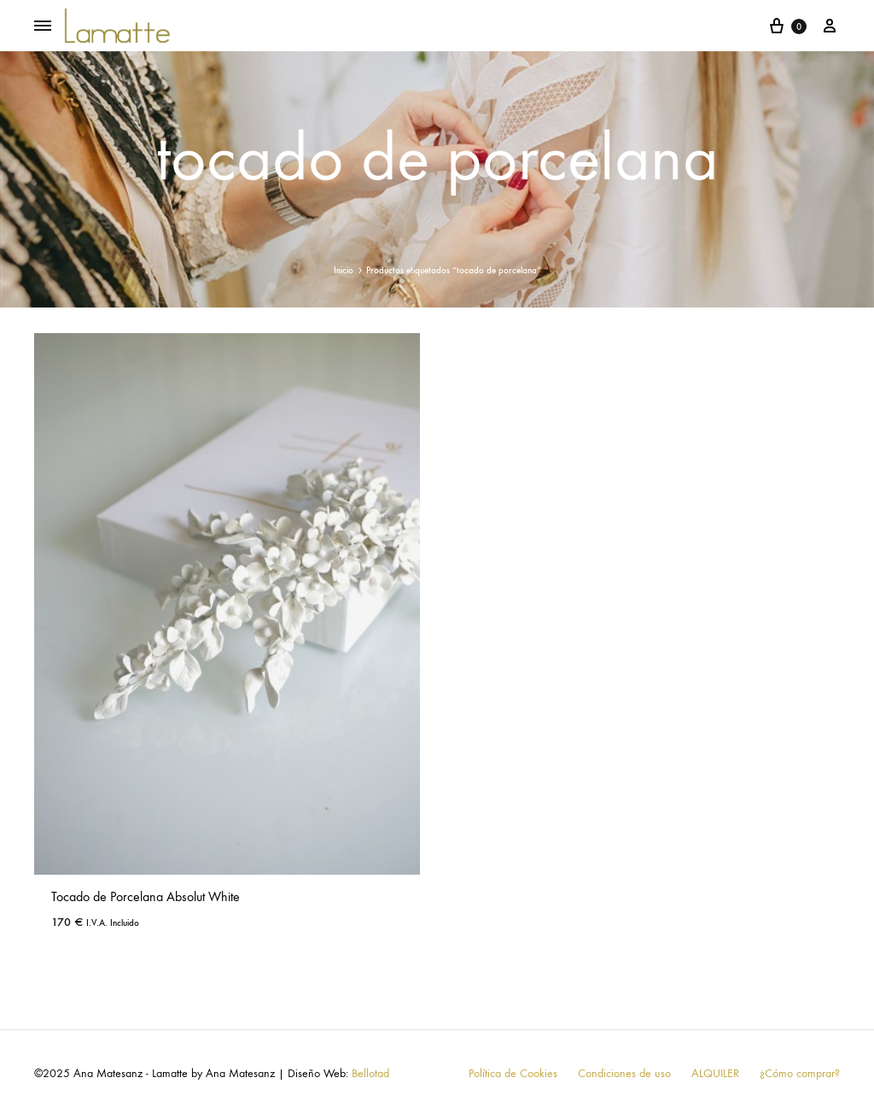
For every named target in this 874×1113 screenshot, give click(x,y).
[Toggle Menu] (42, 26)
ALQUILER (715, 1073)
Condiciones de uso (624, 1073)
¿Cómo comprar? (800, 1073)
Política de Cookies (513, 1073)
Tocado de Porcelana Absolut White (145, 896)
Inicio (343, 270)
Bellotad (370, 1073)
